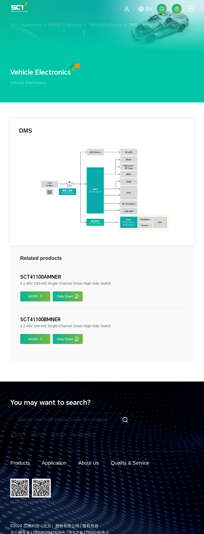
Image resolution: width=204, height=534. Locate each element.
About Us (88, 463)
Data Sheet (67, 296)
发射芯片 (18, 435)
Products (20, 463)
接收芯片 (39, 435)
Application (54, 463)
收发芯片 (59, 435)
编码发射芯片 (84, 435)
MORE (35, 296)
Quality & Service (130, 463)
